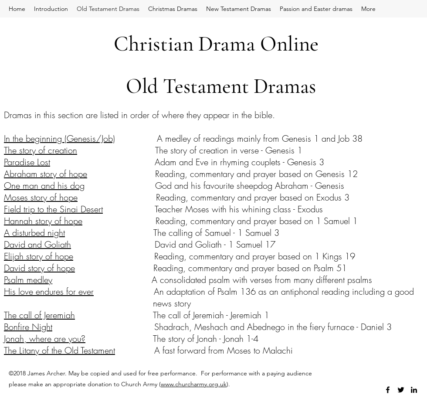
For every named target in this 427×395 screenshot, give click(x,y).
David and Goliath (37, 244)
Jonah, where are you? (44, 338)
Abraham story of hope (45, 174)
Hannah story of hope (43, 221)
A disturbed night (34, 232)
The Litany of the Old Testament (59, 350)
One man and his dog (44, 185)
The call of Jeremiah (39, 315)
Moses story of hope (41, 197)
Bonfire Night (28, 327)
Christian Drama (184, 44)
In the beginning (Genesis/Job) (59, 138)
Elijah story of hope (38, 256)
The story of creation (40, 150)
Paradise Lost (27, 162)
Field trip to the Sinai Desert (53, 209)
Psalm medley (28, 280)
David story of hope (39, 268)
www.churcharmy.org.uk (194, 384)
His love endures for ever (49, 291)
